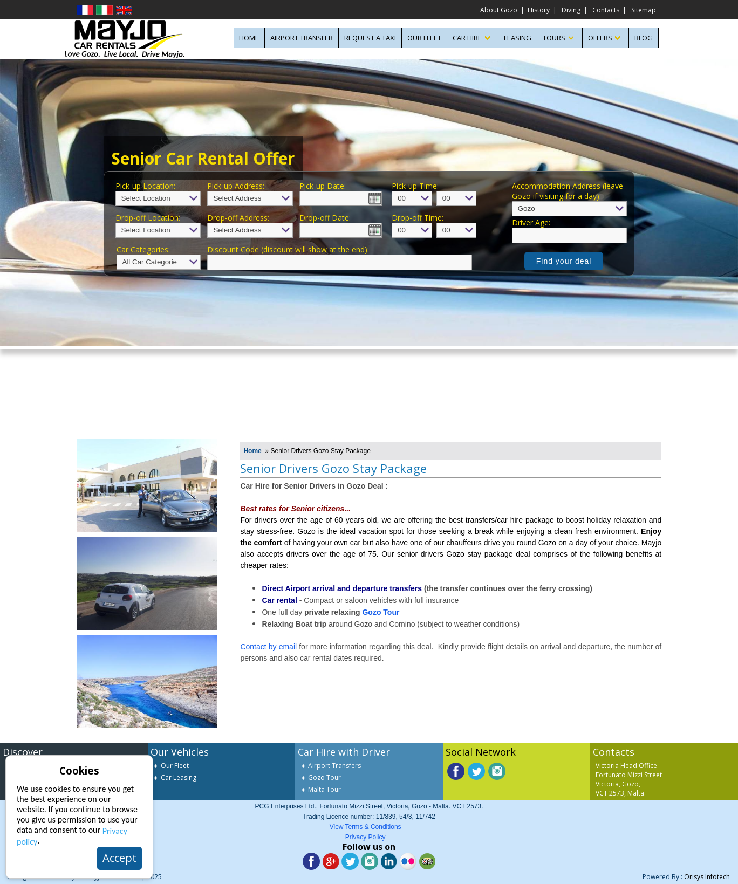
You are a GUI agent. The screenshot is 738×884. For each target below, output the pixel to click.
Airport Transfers (334, 765)
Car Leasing (178, 777)
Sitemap (643, 10)
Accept (119, 858)
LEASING (517, 38)
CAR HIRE (467, 38)
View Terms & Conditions (365, 827)
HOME (249, 38)
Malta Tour (324, 789)
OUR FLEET (424, 38)
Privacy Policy (365, 837)
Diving (571, 10)
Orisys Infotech (707, 876)
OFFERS (600, 38)
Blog (643, 38)
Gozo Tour (324, 777)
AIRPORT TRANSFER (301, 38)
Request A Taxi (370, 38)
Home (252, 451)
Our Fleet (175, 765)
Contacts (605, 10)
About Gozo (498, 10)
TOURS (554, 38)
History (539, 10)
